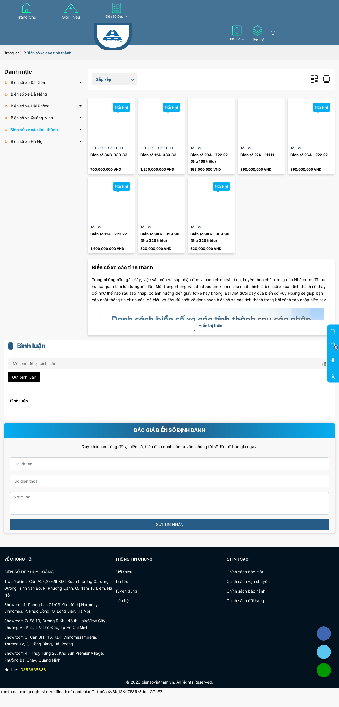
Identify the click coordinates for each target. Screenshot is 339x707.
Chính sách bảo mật (245, 571)
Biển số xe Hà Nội (23, 141)
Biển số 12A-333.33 (158, 155)
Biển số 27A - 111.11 (257, 155)
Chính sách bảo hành (246, 591)
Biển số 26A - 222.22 (309, 155)
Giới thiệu (71, 11)
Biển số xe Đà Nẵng (25, 94)
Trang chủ (26, 11)
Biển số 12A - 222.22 (108, 234)
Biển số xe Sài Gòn (24, 82)
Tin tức (236, 33)
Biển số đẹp (116, 10)
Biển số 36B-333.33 (108, 155)
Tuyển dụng (126, 591)
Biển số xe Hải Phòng (27, 105)
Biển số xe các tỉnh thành (31, 129)
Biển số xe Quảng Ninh (28, 117)
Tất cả (195, 148)
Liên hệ (257, 33)
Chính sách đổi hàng (245, 600)
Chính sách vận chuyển (248, 581)
